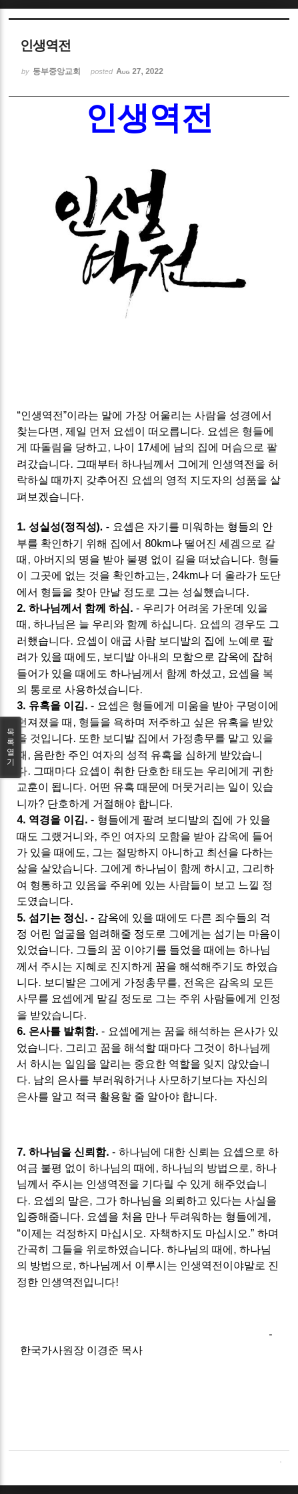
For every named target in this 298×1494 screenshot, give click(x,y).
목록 (11, 747)
